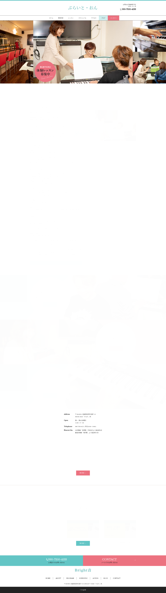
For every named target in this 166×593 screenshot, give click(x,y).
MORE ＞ (83, 473)
